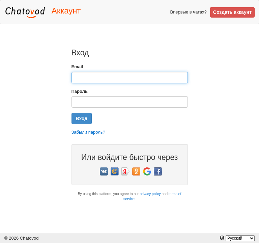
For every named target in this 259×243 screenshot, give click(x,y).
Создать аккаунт (232, 12)
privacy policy (150, 194)
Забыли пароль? (88, 132)
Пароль (79, 91)
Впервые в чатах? (188, 12)
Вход (82, 118)
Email (77, 66)
